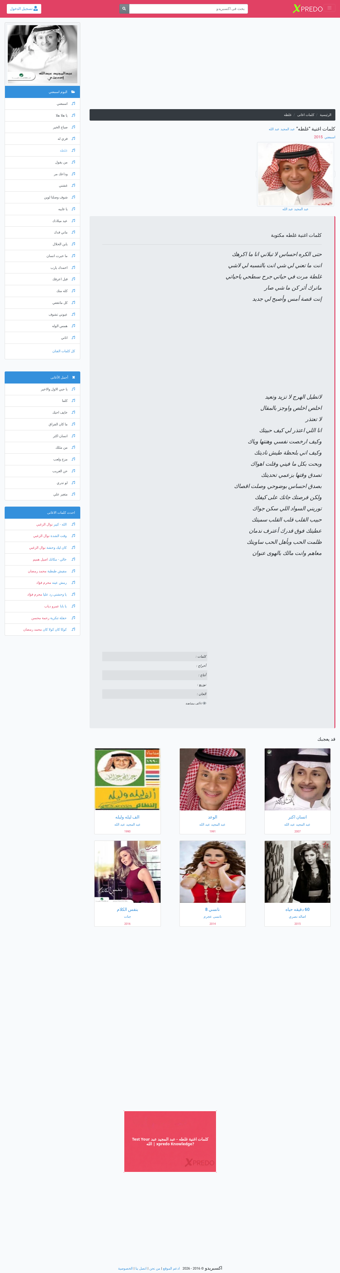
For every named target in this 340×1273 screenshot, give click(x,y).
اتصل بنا (141, 1268)
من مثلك (65, 448)
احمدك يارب (63, 268)
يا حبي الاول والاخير (58, 389)
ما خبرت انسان (60, 256)
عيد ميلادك (63, 221)
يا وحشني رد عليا (58, 594)
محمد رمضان (37, 571)
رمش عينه (63, 583)
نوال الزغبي (44, 524)
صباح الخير (64, 127)
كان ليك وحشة (60, 548)
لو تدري (66, 483)
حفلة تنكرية (62, 618)
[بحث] (124, 9)
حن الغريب (63, 471)
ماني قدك (64, 232)
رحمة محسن (40, 618)
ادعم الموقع (171, 1268)
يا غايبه (66, 209)
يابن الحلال (64, 244)
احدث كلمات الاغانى (61, 513)
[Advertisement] (212, 65)
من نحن (154, 1268)
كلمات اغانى (305, 115)
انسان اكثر (64, 436)
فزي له (66, 139)
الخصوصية (125, 1268)
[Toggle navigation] (329, 8)
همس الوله (63, 326)
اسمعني (329, 137)
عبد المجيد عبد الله (282, 129)
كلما (68, 401)
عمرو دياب (51, 606)
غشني (67, 186)
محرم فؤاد (43, 583)
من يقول (65, 162)
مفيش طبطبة (60, 571)
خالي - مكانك (61, 559)
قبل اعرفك (63, 279)
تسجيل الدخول (24, 9)
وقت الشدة (62, 536)
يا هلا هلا (65, 115)
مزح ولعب (64, 459)
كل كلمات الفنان (63, 351)
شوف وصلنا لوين (59, 197)
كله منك (65, 291)
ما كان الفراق (62, 424)
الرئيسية (325, 115)
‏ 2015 (319, 137)
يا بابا (67, 606)
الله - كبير (64, 524)
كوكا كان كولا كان (58, 630)
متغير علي (64, 494)
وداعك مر (64, 174)
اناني (68, 338)
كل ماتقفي (63, 303)
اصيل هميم (40, 559)
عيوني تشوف (62, 315)
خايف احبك (63, 412)
